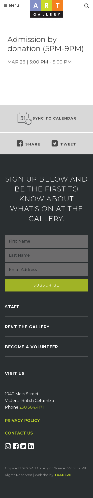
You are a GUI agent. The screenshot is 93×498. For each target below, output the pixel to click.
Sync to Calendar (46, 118)
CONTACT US (19, 433)
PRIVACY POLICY (22, 420)
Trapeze (63, 475)
